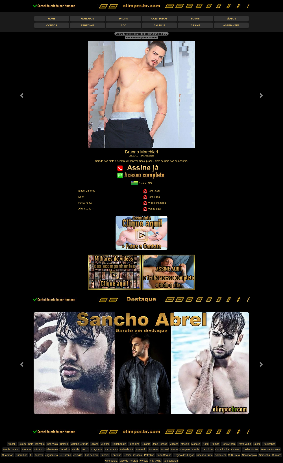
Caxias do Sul (250, 449)
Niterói (127, 455)
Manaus (195, 443)
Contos (51, 25)
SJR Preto (234, 455)
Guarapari (7, 455)
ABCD (85, 449)
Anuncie (159, 25)
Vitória (75, 449)
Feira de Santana (270, 449)
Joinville (77, 455)
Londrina (116, 455)
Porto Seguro (163, 455)
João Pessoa (160, 443)
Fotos (195, 18)
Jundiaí (105, 455)
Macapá (173, 443)
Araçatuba (96, 449)
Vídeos (231, 18)
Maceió (185, 443)
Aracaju (12, 443)
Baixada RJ (111, 449)
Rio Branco (269, 443)
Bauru (174, 449)
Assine (195, 25)
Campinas (207, 449)
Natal (206, 443)
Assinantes (231, 25)
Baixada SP (126, 449)
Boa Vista (52, 443)
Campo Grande (79, 443)
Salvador (27, 449)
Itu (31, 455)
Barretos (153, 449)
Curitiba (105, 443)
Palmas (215, 443)
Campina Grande (189, 449)
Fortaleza (134, 443)
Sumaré (276, 455)
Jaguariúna (51, 455)
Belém (22, 443)
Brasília (64, 443)
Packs (123, 18)
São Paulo (52, 449)
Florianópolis (119, 443)
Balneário (141, 449)
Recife (257, 443)
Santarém (220, 455)
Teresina (65, 449)
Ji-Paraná (65, 455)
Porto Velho (244, 443)
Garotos (87, 18)
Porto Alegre (229, 443)
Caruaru (235, 449)
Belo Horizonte (36, 443)
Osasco (137, 455)
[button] (21, 94)
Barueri (164, 449)
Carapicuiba (222, 449)
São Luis (39, 449)
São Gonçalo (249, 455)
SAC (123, 25)
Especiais (87, 25)
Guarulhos (21, 455)
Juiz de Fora (92, 455)
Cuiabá (94, 443)
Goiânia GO (141, 183)
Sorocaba (264, 455)
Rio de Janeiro (11, 449)
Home (52, 18)
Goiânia (146, 443)
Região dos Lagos (184, 455)
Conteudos (159, 18)
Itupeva (39, 455)
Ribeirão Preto (204, 455)
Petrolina (149, 455)
